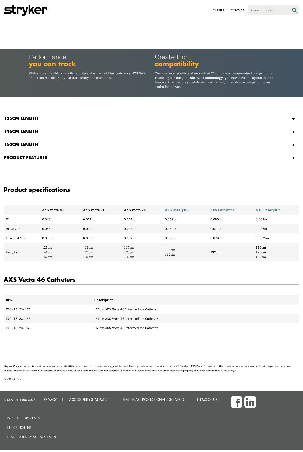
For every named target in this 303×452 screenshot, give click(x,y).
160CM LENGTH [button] (21, 144)
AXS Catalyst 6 (222, 210)
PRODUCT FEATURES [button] (25, 157)
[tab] (151, 118)
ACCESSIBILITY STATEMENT (89, 399)
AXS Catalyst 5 (177, 210)
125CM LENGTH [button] (21, 118)
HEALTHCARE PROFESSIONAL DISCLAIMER (153, 399)
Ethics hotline (19, 427)
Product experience (23, 418)
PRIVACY (50, 399)
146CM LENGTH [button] (21, 131)
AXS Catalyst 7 (268, 210)
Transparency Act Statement (32, 437)
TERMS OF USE (208, 399)
